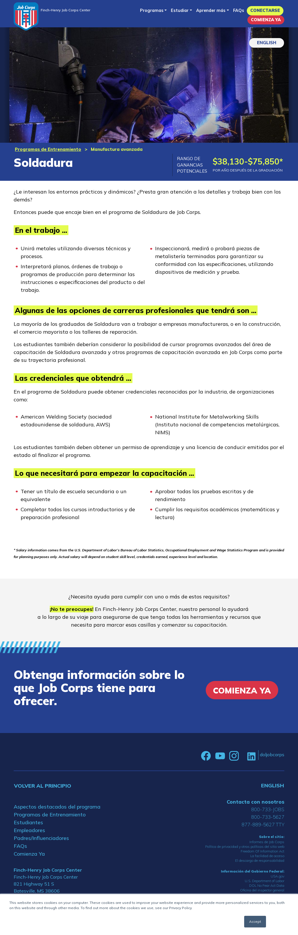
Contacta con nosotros (255, 802)
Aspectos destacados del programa (57, 806)
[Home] (26, 16)
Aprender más (211, 10)
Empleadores (29, 830)
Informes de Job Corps (266, 842)
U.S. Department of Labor (264, 881)
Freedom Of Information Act (262, 851)
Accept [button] (255, 921)
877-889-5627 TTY (263, 824)
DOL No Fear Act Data (266, 885)
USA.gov (277, 876)
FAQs (238, 10)
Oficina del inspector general (262, 890)
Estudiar (180, 10)
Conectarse (265, 10)
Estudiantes (28, 822)
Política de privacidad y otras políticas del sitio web (244, 846)
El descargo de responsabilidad (259, 860)
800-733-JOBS (267, 809)
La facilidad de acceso (267, 856)
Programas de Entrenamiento (48, 149)
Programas (152, 10)
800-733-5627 (267, 817)
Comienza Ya (266, 19)
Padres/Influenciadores (41, 838)
